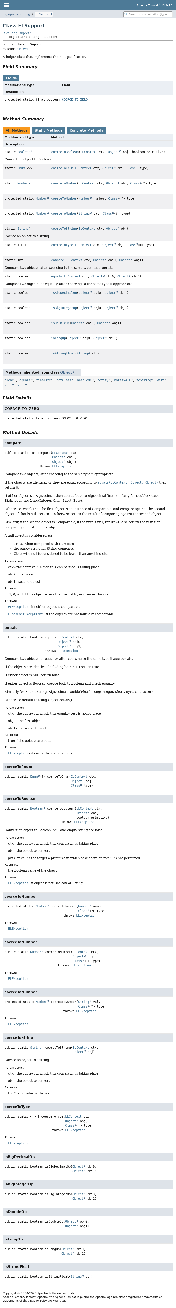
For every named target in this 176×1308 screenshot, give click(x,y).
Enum (21, 168)
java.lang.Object (16, 33)
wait (160, 380)
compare (57, 260)
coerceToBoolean (65, 152)
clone (9, 380)
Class (131, 168)
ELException (62, 466)
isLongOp (58, 338)
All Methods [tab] (17, 130)
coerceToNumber (64, 183)
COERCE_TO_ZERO (75, 99)
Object (22, 49)
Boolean (23, 152)
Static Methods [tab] (48, 130)
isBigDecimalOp (64, 292)
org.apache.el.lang (16, 14)
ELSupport (43, 14)
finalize (43, 380)
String (84, 213)
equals (56, 276)
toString (143, 380)
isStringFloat (63, 353)
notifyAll (122, 380)
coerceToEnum (62, 168)
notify (102, 380)
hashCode (84, 380)
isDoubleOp (60, 323)
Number (22, 183)
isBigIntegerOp (64, 308)
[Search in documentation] (148, 14)
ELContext (88, 152)
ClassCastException (24, 614)
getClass (64, 380)
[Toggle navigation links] (6, 5)
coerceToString (64, 228)
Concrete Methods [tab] (86, 130)
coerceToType (62, 245)
